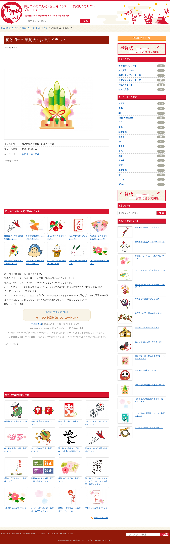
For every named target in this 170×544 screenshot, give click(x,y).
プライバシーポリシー (54, 533)
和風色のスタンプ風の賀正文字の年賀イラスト (42, 479)
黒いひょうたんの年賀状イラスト (149, 342)
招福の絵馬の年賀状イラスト (147, 327)
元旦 (142, 122)
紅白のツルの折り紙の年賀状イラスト (13, 237)
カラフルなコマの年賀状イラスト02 (150, 270)
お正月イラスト (142, 84)
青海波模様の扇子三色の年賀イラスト (35, 237)
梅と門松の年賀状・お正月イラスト (56, 312)
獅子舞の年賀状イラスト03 (15, 421)
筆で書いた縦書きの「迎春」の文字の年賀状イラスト (69, 451)
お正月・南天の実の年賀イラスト (149, 313)
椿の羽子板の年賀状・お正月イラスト (13, 262)
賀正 (142, 165)
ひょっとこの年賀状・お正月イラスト (35, 262)
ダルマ (142, 184)
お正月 (38, 28)
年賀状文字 (142, 89)
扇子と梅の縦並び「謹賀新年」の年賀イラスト (150, 286)
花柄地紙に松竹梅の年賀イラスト (69, 479)
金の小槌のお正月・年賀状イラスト (42, 449)
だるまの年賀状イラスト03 (146, 370)
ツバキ (142, 179)
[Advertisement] (57, 55)
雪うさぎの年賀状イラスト (78, 262)
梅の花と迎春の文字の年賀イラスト (15, 449)
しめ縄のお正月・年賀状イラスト (149, 428)
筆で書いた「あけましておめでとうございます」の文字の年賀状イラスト (96, 481)
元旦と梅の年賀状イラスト (96, 508)
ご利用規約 (36, 324)
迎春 (142, 127)
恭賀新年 (142, 170)
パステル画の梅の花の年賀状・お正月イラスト (42, 509)
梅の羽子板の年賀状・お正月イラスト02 (99, 237)
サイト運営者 (68, 533)
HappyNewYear (142, 117)
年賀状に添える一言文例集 (25, 533)
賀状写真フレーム (142, 70)
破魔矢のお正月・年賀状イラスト (149, 227)
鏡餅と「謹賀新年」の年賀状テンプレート (15, 479)
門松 (45, 28)
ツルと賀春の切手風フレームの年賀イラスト (150, 414)
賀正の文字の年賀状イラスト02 (42, 423)
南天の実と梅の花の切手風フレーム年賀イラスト (150, 357)
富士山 (142, 146)
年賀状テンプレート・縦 (142, 75)
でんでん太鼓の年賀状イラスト (148, 299)
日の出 (142, 160)
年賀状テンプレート (142, 65)
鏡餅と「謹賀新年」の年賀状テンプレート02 (69, 509)
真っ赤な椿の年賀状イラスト (56, 237)
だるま (142, 136)
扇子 (142, 156)
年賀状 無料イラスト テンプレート (84, 540)
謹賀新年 (142, 132)
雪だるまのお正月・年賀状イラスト (150, 242)
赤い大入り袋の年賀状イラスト (69, 423)
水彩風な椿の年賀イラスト (99, 262)
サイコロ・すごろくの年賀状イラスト (96, 423)
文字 (142, 108)
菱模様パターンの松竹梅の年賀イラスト (150, 257)
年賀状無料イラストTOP (9, 28)
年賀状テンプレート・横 (142, 80)
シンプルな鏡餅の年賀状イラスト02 (56, 262)
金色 (142, 151)
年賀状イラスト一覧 (27, 28)
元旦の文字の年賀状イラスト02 (78, 237)
